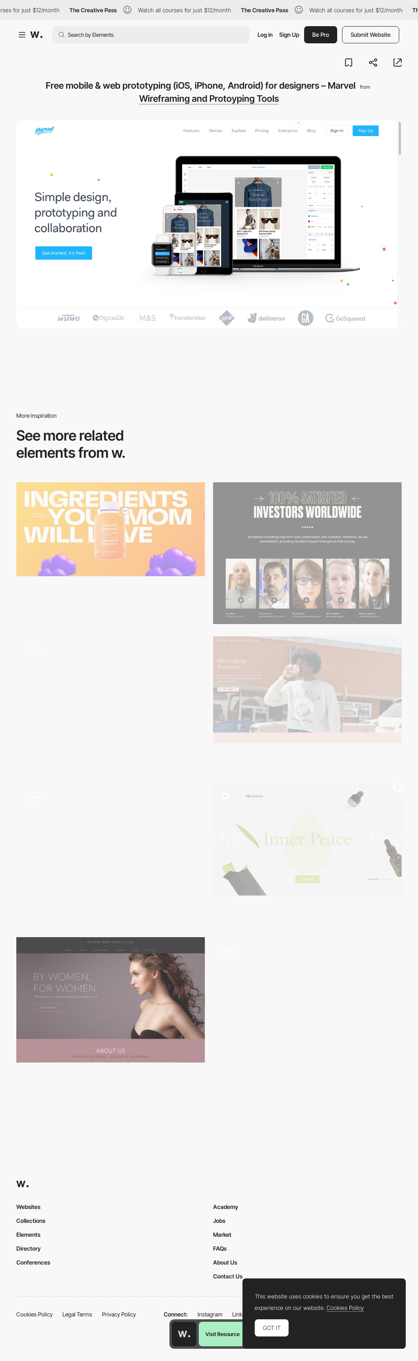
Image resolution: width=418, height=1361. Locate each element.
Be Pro (320, 34)
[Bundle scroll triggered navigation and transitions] (307, 1004)
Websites (28, 1206)
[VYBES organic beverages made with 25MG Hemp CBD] (307, 689)
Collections (30, 1220)
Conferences (33, 1262)
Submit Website (371, 34)
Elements (28, 1234)
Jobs (219, 1220)
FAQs (220, 1248)
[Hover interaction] (110, 854)
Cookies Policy (34, 1314)
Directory (28, 1248)
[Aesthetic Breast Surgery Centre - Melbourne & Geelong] (110, 1000)
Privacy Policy (119, 1314)
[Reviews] (307, 553)
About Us (225, 1262)
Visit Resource (222, 1334)
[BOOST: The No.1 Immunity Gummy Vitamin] (110, 529)
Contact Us (227, 1276)
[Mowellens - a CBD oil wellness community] (307, 839)
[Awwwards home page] (184, 1334)
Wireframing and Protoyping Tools (209, 98)
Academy (225, 1206)
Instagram (210, 1314)
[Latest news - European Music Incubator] (110, 703)
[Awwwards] (36, 34)
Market (222, 1234)
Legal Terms (77, 1314)
